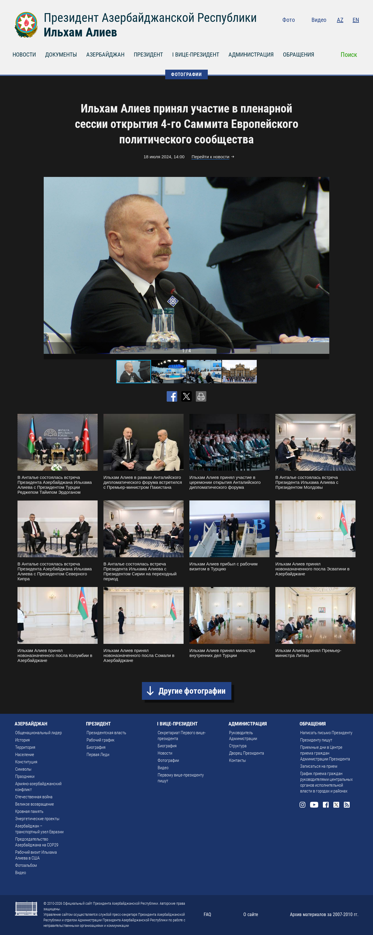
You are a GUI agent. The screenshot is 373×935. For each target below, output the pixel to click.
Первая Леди (98, 754)
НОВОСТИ (24, 54)
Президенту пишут (316, 740)
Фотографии (168, 760)
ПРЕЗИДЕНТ (148, 54)
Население (24, 754)
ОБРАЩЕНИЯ (298, 54)
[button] (324, 265)
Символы (23, 769)
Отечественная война (33, 796)
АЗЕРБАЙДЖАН (105, 54)
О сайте (250, 914)
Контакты (237, 760)
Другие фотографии (192, 691)
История (22, 740)
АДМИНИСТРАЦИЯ (251, 54)
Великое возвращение (34, 804)
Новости (165, 753)
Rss (355, 32)
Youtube (320, 32)
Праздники (24, 776)
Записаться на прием (318, 766)
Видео (319, 19)
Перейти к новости (210, 156)
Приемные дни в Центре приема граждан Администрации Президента (325, 753)
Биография (96, 747)
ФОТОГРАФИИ (186, 74)
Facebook (333, 32)
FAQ (207, 914)
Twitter (344, 32)
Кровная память (29, 811)
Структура (238, 745)
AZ (340, 19)
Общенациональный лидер (38, 732)
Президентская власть (106, 732)
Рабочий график (101, 740)
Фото (288, 19)
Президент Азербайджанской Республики (150, 17)
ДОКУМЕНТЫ (61, 54)
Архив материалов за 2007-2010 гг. (324, 914)
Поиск (349, 54)
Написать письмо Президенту (326, 732)
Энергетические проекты (37, 818)
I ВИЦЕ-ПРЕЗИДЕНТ (195, 54)
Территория (25, 747)
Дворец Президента (246, 753)
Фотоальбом (26, 865)
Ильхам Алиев (80, 32)
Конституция (26, 761)
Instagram (308, 32)
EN (356, 19)
